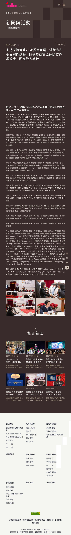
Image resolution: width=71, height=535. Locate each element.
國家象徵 (49, 467)
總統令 (28, 430)
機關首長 (9, 488)
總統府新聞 (30, 427)
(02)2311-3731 (55, 529)
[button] (67, 268)
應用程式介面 (40, 517)
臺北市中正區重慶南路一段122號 (29, 529)
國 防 (9, 446)
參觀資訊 (29, 457)
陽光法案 (49, 517)
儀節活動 (9, 497)
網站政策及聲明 (15, 517)
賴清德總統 (50, 427)
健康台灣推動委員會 (13, 432)
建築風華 (29, 460)
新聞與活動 (16, 13)
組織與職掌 (10, 484)
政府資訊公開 (28, 517)
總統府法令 (10, 500)
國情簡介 (49, 457)
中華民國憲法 (51, 460)
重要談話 (9, 439)
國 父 (49, 464)
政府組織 (49, 474)
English (60, 44)
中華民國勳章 (51, 470)
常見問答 (35, 520)
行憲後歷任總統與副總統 (54, 435)
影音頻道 (29, 437)
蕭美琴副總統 (51, 430)
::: (1, 1)
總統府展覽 (30, 464)
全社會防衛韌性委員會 (14, 436)
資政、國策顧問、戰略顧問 (14, 492)
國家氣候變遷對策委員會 (14, 428)
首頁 (7, 13)
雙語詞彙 (58, 517)
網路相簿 (29, 441)
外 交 (9, 443)
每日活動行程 (31, 434)
